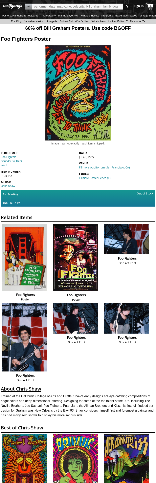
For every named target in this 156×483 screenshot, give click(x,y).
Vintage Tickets (90, 15)
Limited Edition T (118, 21)
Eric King (16, 21)
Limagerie (51, 21)
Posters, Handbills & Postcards (20, 15)
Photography (48, 15)
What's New (82, 21)
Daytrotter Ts (137, 21)
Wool (4, 165)
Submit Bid (66, 21)
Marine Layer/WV (68, 15)
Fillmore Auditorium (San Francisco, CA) (104, 167)
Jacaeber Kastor (33, 21)
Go (126, 7)
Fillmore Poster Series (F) (95, 178)
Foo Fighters (8, 157)
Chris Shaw (8, 186)
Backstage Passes (126, 15)
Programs (107, 15)
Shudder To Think (11, 161)
